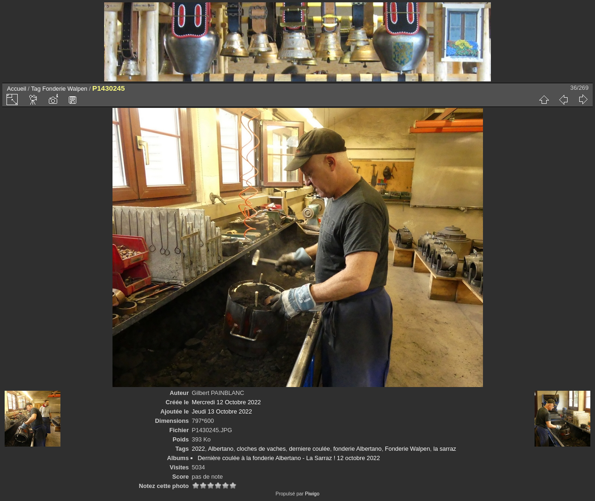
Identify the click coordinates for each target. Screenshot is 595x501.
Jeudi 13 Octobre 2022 (222, 411)
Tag (36, 88)
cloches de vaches (261, 448)
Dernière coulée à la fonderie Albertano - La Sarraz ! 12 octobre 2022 (289, 457)
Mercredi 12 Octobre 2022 (226, 402)
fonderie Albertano (357, 448)
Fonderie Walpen (64, 88)
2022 (198, 448)
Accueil (16, 88)
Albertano (220, 448)
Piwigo (312, 493)
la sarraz (444, 448)
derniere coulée (309, 448)
